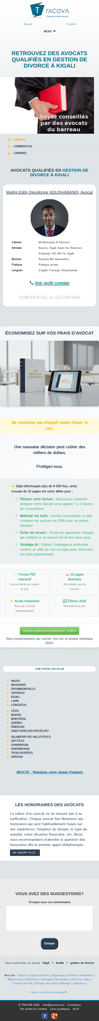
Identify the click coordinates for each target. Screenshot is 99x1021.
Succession (62, 979)
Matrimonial (15, 979)
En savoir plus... (24, 853)
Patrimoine (31, 979)
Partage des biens (46, 983)
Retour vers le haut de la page (49, 992)
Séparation (58, 975)
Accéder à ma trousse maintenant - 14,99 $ (49, 630)
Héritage (46, 979)
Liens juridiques (60, 1009)
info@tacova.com (53, 1005)
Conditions (74, 1005)
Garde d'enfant (39, 975)
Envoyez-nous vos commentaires (49, 902)
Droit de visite (80, 979)
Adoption (79, 983)
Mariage (66, 983)
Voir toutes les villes (49, 669)
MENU (50, 32)
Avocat (28, 24)
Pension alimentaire (80, 975)
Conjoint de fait (22, 983)
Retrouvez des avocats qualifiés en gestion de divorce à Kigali (49, 59)
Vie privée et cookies (33, 1009)
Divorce (22, 975)
